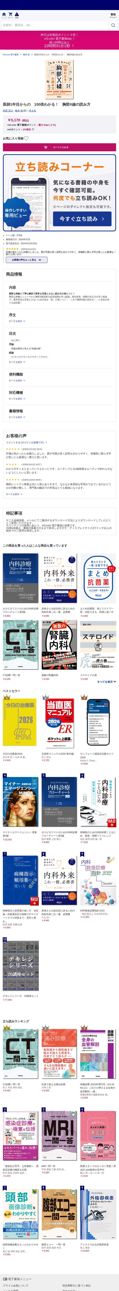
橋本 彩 (26, 55)
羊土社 (32, 110)
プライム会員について (16, 1285)
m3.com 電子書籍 (10, 55)
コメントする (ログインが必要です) (25, 442)
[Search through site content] (55, 25)
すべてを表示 (13, 494)
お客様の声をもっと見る (24, 260)
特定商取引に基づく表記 (76, 1285)
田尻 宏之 (8, 110)
